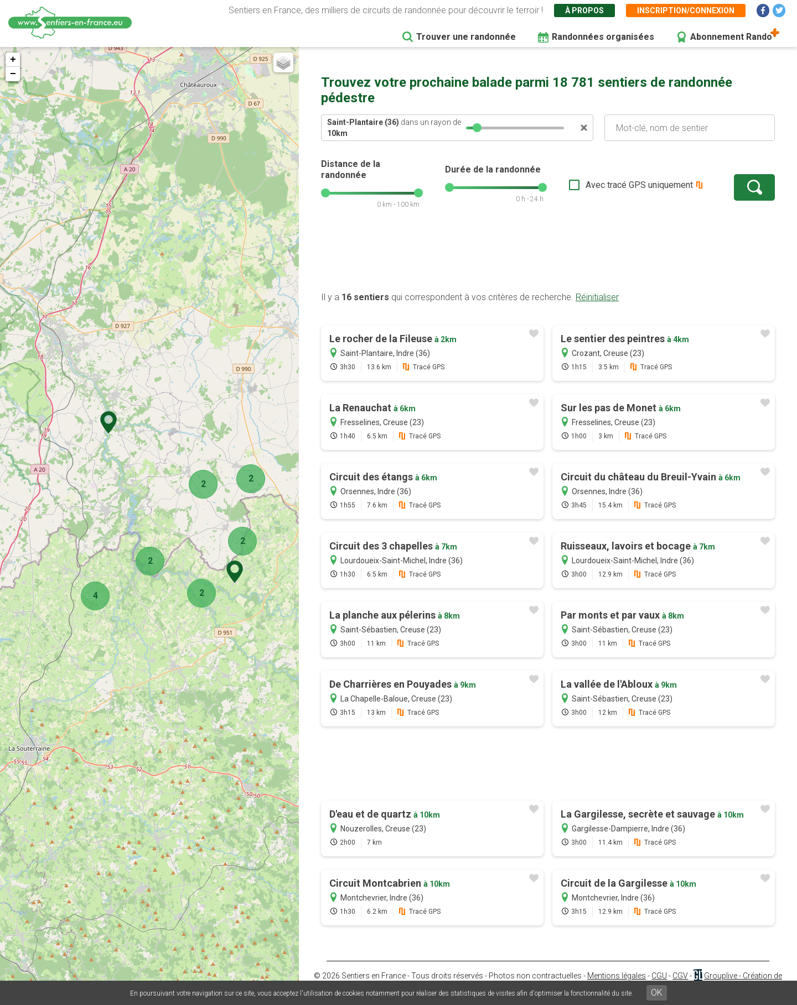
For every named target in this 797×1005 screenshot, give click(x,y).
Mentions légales (616, 975)
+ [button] (13, 59)
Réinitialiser (597, 297)
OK (657, 992)
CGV (680, 975)
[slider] (477, 127)
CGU (659, 975)
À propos (584, 10)
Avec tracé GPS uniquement (639, 185)
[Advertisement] (548, 256)
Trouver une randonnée (466, 37)
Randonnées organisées (603, 37)
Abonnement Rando (731, 37)
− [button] (13, 74)
